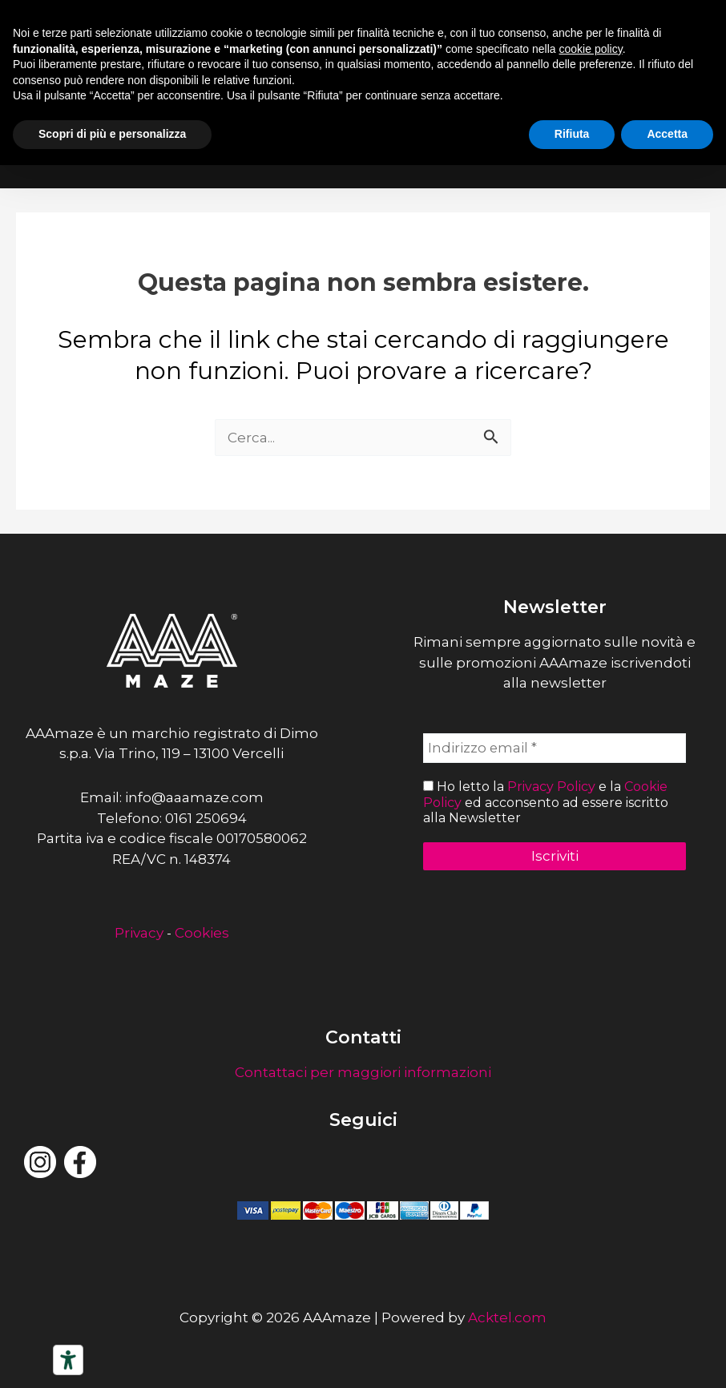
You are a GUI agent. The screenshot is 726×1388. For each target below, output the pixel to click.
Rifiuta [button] (572, 133)
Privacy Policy (551, 787)
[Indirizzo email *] (554, 748)
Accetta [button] (667, 133)
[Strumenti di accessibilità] (68, 1360)
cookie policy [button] (591, 48)
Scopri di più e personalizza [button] (112, 133)
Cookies (202, 933)
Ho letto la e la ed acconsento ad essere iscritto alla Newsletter (545, 802)
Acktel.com (507, 1317)
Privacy (139, 933)
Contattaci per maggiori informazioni (363, 1072)
